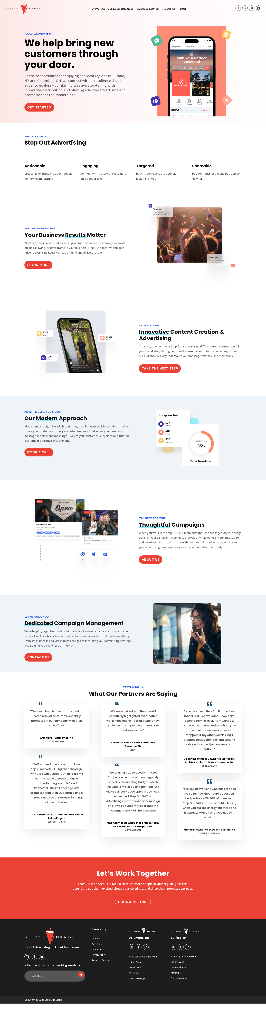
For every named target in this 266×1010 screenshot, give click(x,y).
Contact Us (40, 663)
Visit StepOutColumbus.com (143, 963)
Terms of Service (100, 966)
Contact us (97, 955)
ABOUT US (152, 565)
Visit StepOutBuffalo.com (183, 962)
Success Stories (148, 8)
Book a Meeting (133, 908)
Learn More (40, 271)
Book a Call (40, 458)
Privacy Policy (99, 961)
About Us (169, 8)
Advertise (97, 950)
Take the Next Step (163, 374)
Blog (182, 8)
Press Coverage (137, 984)
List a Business (136, 974)
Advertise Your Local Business (113, 8)
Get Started (41, 113)
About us (96, 945)
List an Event (135, 968)
